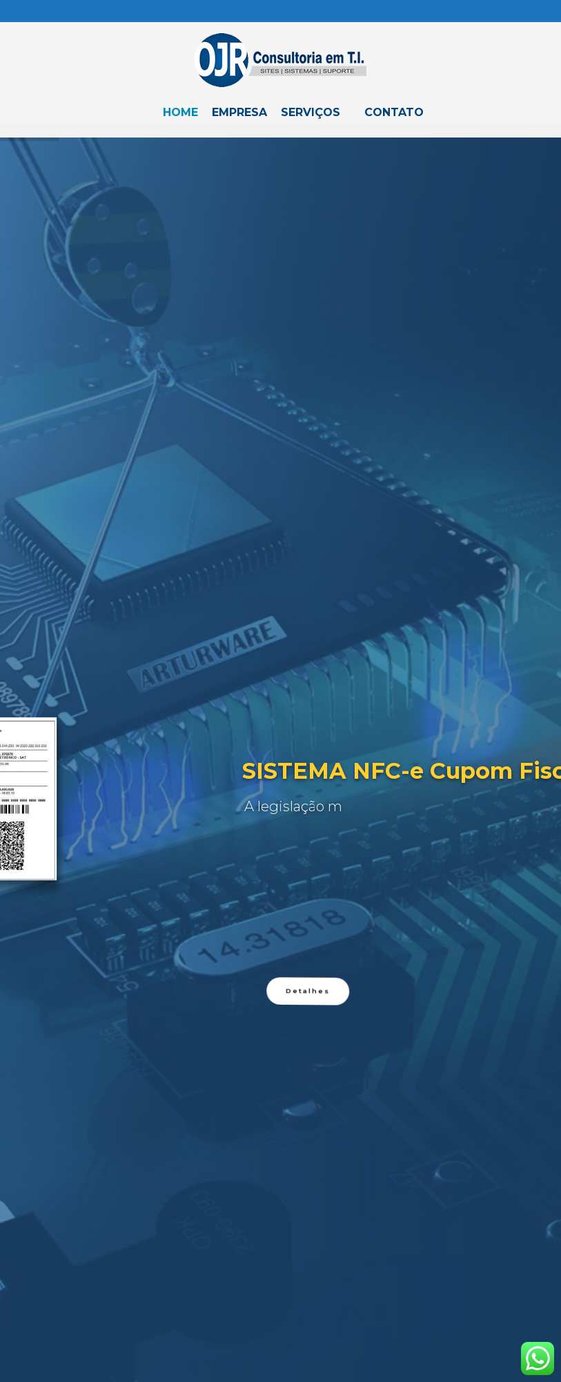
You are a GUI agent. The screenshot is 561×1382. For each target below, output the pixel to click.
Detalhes (307, 1337)
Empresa (239, 112)
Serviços (310, 112)
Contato (394, 112)
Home (180, 112)
